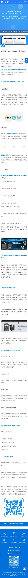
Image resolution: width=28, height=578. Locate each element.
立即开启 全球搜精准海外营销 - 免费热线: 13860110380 (14, 524)
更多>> (25, 31)
